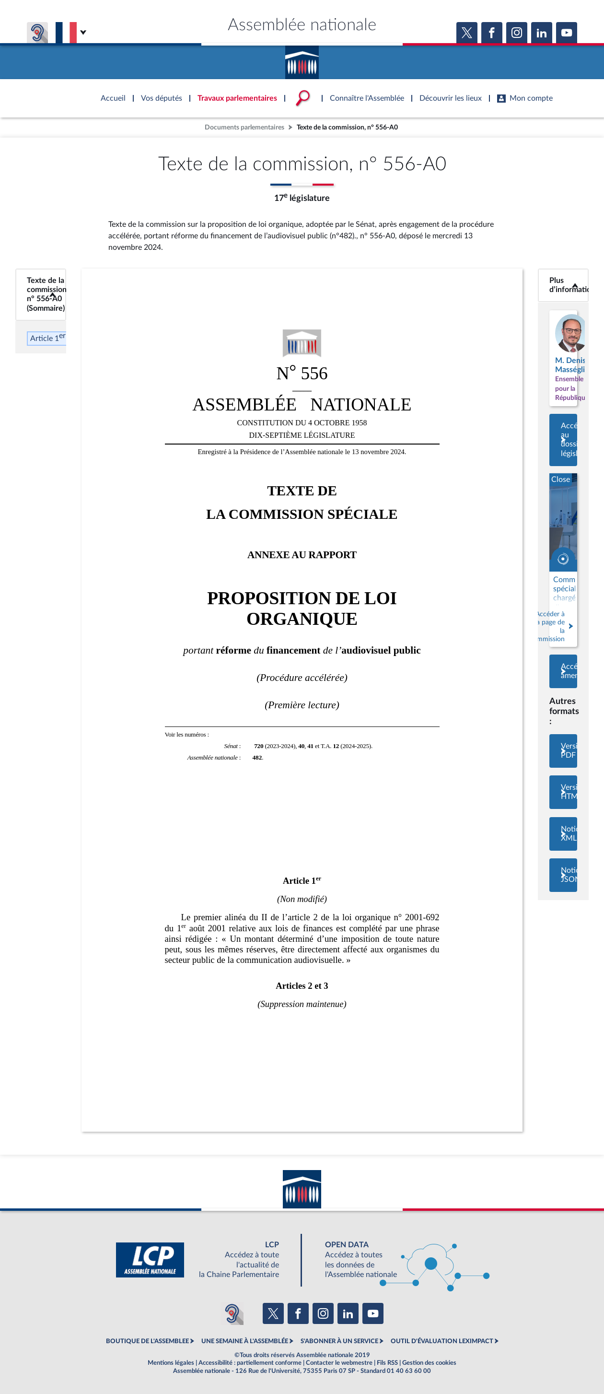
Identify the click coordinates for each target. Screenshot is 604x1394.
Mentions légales (171, 1363)
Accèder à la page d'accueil (302, 59)
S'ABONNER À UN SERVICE (339, 1341)
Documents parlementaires (244, 127)
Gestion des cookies (429, 1363)
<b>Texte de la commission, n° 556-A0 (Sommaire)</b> (41, 294)
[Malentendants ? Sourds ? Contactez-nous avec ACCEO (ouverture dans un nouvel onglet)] (232, 1313)
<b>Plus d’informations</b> (563, 285)
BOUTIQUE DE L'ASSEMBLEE (147, 1341)
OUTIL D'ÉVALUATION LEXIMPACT (442, 1341)
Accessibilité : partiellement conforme (250, 1363)
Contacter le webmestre (339, 1363)
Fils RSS (387, 1363)
